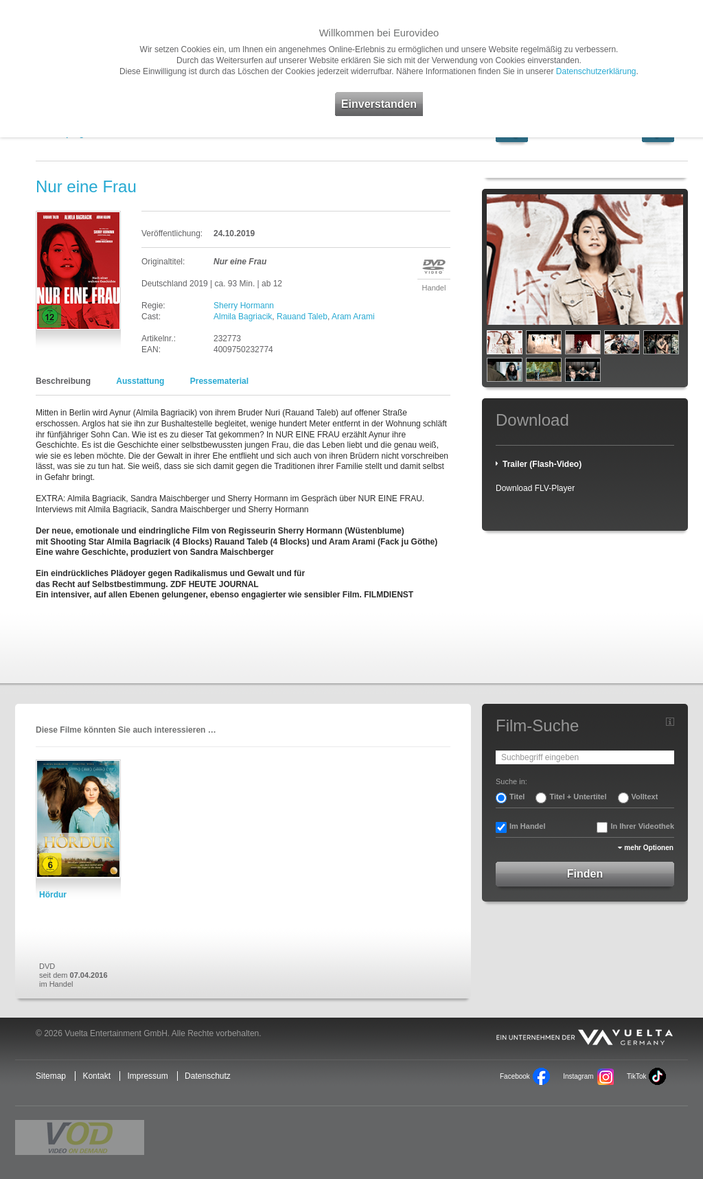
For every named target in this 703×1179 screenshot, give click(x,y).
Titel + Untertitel (577, 796)
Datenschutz (208, 1076)
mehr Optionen (648, 847)
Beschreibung (63, 381)
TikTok (636, 1076)
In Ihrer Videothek (642, 826)
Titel (517, 796)
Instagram (578, 1076)
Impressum (147, 1076)
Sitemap (51, 1076)
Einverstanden (379, 104)
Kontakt (96, 1076)
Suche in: (511, 781)
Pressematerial (219, 381)
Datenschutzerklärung (596, 71)
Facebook (515, 1076)
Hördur (53, 895)
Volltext (645, 796)
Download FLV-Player (535, 488)
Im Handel (527, 826)
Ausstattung (140, 381)
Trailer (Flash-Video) (542, 464)
